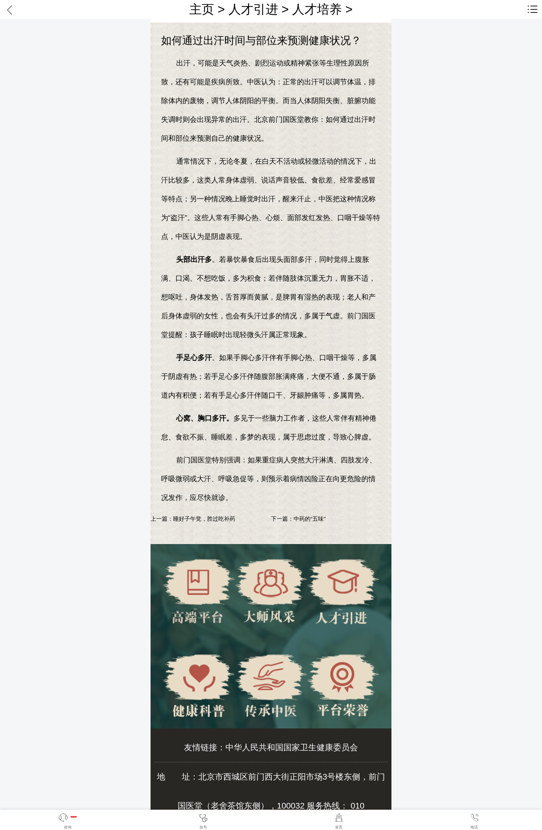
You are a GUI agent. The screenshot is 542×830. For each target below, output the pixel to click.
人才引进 (253, 9)
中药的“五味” (310, 518)
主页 (201, 9)
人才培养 (317, 9)
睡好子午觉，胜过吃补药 (204, 518)
